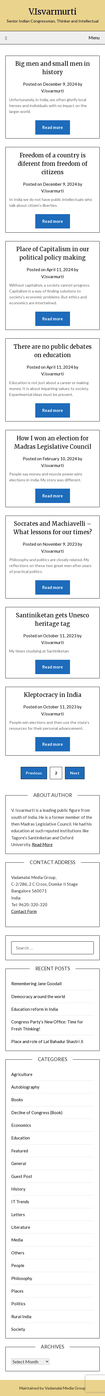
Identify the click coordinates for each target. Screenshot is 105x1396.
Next (75, 772)
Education (20, 1137)
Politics (18, 1303)
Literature (20, 1227)
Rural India (21, 1316)
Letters (18, 1214)
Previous (34, 772)
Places (17, 1290)
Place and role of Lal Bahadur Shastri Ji (47, 1041)
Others (17, 1252)
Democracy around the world (38, 996)
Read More (42, 844)
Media (17, 1239)
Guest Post (21, 1176)
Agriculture (21, 1074)
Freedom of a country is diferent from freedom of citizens (52, 164)
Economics (21, 1125)
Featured (19, 1150)
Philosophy (21, 1278)
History (18, 1188)
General (18, 1163)
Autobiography (25, 1086)
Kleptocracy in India (52, 694)
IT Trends (20, 1201)
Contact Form (24, 911)
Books (17, 1099)
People (17, 1265)
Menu (94, 37)
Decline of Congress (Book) (36, 1112)
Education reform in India (34, 1009)
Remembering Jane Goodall (36, 983)
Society (18, 1329)
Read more (52, 127)
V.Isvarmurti (53, 11)
